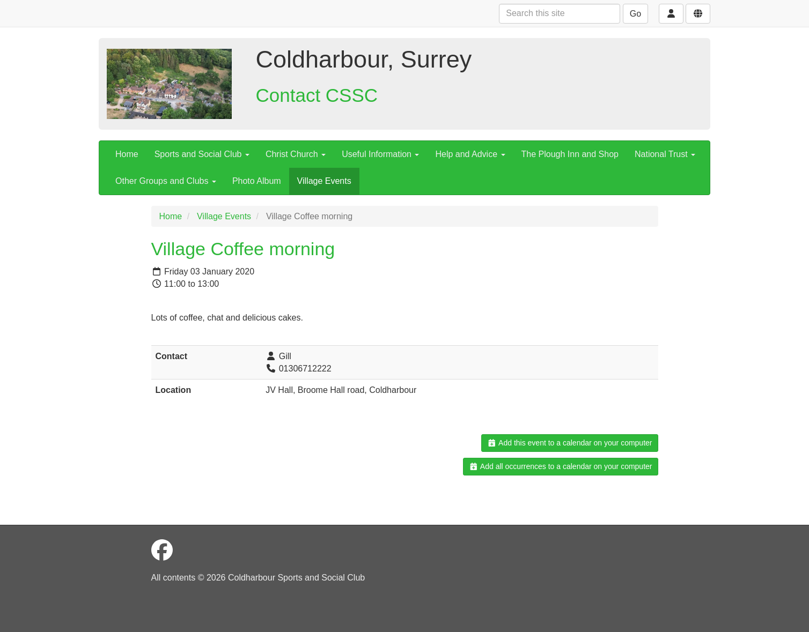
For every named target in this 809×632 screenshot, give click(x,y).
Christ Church (296, 154)
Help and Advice (470, 154)
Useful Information (380, 154)
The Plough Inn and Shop (570, 154)
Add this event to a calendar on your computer (569, 442)
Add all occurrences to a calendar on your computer (560, 466)
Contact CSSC (317, 95)
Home (126, 154)
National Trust (665, 154)
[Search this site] (559, 14)
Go (635, 13)
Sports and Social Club (202, 154)
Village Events (324, 180)
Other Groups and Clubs (165, 180)
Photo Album (256, 180)
